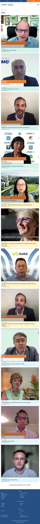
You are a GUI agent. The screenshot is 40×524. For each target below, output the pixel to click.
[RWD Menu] (38, 4)
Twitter (21, 504)
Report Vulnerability (4, 515)
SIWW (21, 494)
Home (2, 10)
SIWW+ (4, 4)
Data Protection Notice (24, 516)
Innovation (3, 497)
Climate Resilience (4, 494)
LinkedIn (21, 503)
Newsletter (3, 503)
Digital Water (3, 495)
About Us (3, 510)
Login (21, 1)
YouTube (2, 506)
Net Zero (2, 498)
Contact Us (22, 510)
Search (7, 1)
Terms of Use (22, 515)
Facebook (3, 504)
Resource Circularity (23, 492)
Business (2, 492)
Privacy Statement (4, 516)
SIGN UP (33, 1)
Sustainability (22, 495)
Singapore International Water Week (10, 4)
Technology (22, 497)
